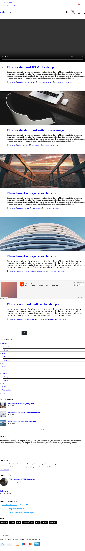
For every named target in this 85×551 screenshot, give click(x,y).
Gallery (50, 82)
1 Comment (59, 82)
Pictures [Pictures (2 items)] (53, 522)
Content (44, 82)
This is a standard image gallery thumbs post (24, 412)
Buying (20, 82)
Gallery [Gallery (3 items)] (44, 522)
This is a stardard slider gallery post (20, 403)
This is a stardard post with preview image (35, 130)
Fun (45, 319)
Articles (20, 145)
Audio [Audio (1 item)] (12, 522)
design (4, 366)
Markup (26, 271)
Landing (4, 370)
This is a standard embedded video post (21, 421)
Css (42, 319)
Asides (26, 145)
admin (13, 82)
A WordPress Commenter (9, 505)
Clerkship (27, 82)
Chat (39, 82)
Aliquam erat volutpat (16, 509)
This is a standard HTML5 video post (32, 67)
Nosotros (8, 2)
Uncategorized (6, 390)
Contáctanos (11, 5)
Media (33, 82)
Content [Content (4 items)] (26, 522)
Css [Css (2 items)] (32, 522)
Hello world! (4, 491)
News (32, 271)
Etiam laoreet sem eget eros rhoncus (31, 193)
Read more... (68, 82)
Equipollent (8, 377)
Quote (4, 386)
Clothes (26, 208)
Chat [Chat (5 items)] (18, 522)
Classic (4, 363)
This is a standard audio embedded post (34, 304)
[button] (41, 430)
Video (3, 393)
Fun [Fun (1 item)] (37, 522)
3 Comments (47, 145)
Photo (3, 383)
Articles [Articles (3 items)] (4, 522)
